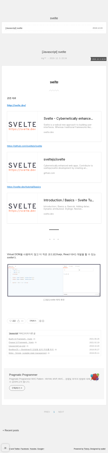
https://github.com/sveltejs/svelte (24, 146)
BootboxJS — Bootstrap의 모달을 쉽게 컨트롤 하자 (31, 349)
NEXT (60, 411)
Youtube (33, 449)
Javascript (13, 333)
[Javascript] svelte (13, 28)
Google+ (40, 449)
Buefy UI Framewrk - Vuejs (20, 339)
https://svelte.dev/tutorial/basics (24, 187)
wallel (103, 449)
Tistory (86, 449)
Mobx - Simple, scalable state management (28, 353)
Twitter (17, 449)
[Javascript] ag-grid (17, 346)
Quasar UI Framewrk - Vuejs (21, 342)
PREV (46, 411)
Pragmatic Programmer (23, 374)
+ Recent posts (11, 430)
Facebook (25, 449)
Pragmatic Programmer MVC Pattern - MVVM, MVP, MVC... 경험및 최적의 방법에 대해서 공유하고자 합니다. (49, 380)
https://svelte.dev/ (16, 105)
